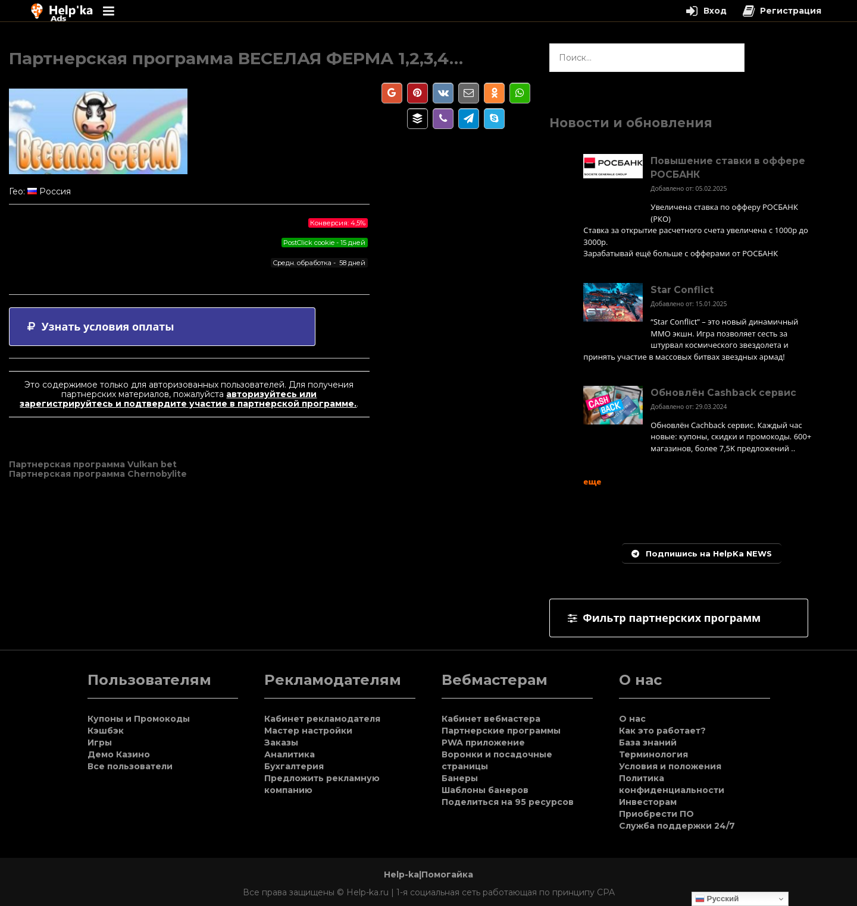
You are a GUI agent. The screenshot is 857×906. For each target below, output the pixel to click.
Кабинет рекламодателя (322, 718)
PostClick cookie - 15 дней (324, 242)
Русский (717, 899)
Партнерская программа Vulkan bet (93, 464)
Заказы (281, 742)
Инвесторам (648, 802)
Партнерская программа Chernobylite (98, 473)
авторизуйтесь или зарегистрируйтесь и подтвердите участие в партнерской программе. (188, 399)
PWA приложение (483, 742)
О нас (632, 718)
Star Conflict (682, 289)
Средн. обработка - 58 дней (319, 263)
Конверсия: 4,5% (337, 223)
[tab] (162, 326)
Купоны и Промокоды (138, 718)
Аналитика (289, 754)
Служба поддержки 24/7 (677, 825)
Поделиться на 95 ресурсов (508, 802)
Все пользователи (130, 766)
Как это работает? (662, 730)
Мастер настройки (308, 730)
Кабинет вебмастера (491, 718)
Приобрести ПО (656, 814)
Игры (99, 742)
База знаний (648, 742)
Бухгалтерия (294, 766)
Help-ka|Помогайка (428, 874)
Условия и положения (670, 766)
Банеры (460, 778)
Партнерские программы (501, 730)
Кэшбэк (105, 730)
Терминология (653, 754)
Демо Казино (118, 754)
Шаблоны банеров (485, 790)
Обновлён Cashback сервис (723, 392)
